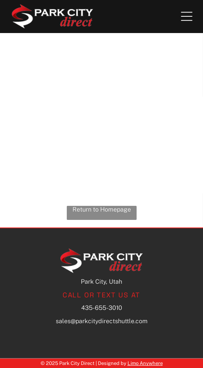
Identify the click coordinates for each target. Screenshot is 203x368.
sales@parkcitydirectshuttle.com (102, 321)
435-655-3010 (101, 307)
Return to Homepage (101, 209)
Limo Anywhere (145, 363)
